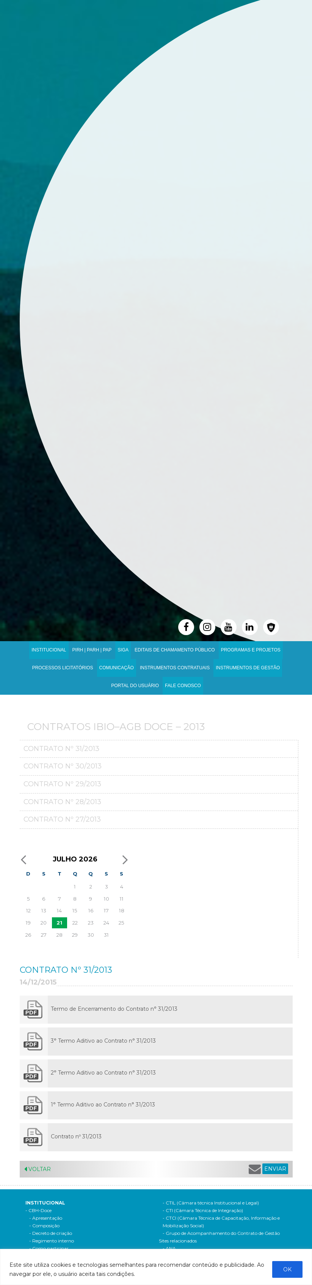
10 (106, 899)
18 (121, 910)
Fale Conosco (183, 685)
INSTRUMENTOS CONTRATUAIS (175, 667)
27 (44, 935)
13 (43, 910)
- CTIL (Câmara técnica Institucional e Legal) (211, 1203)
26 (28, 935)
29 (75, 935)
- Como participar (49, 1248)
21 (59, 923)
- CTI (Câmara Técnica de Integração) (203, 1210)
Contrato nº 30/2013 (63, 766)
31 (106, 935)
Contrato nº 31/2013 (61, 748)
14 (59, 910)
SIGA (123, 650)
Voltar (37, 1169)
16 (90, 910)
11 (122, 899)
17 (106, 910)
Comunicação (116, 667)
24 (106, 923)
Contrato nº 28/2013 (62, 802)
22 (75, 923)
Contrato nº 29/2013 (62, 784)
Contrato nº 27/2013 (62, 819)
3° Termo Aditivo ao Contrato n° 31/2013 (103, 1040)
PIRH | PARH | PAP (92, 650)
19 (28, 923)
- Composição (44, 1225)
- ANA (169, 1248)
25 (121, 923)
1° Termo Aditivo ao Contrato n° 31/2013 (103, 1104)
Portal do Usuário (135, 685)
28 (59, 935)
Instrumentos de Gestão (248, 667)
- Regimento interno (51, 1241)
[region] (156, 1267)
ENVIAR (275, 1168)
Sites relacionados (178, 1241)
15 (74, 910)
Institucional (48, 650)
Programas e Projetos (251, 650)
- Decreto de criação (50, 1233)
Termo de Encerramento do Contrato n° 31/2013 (114, 1008)
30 (91, 935)
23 (91, 923)
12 (28, 910)
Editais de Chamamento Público (175, 650)
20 (44, 923)
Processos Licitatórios (62, 667)
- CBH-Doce (38, 1210)
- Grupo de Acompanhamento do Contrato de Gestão (221, 1233)
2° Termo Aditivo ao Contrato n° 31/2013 (103, 1072)
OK (287, 1269)
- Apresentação (45, 1218)
